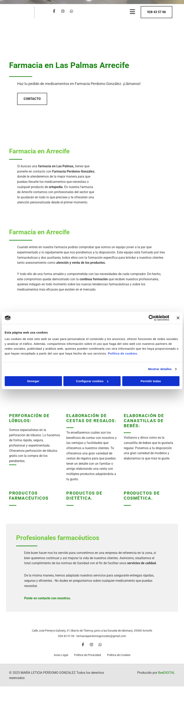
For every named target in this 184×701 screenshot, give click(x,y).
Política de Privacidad (87, 659)
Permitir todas (151, 381)
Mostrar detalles (160, 369)
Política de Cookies (118, 659)
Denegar (33, 381)
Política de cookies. (123, 353)
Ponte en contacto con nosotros (47, 598)
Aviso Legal (61, 659)
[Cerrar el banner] (178, 317)
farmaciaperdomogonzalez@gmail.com (101, 640)
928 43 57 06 (66, 640)
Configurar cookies (92, 381)
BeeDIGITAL (166, 677)
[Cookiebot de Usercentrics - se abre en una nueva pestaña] (151, 318)
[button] (156, 12)
